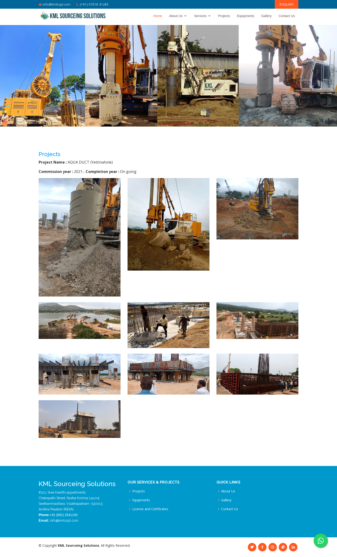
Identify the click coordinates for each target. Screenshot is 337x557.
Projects (224, 16)
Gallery (266, 16)
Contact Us (287, 16)
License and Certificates (150, 509)
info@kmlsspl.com (56, 4)
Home (157, 16)
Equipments (245, 16)
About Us (176, 16)
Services (200, 16)
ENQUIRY (286, 4)
